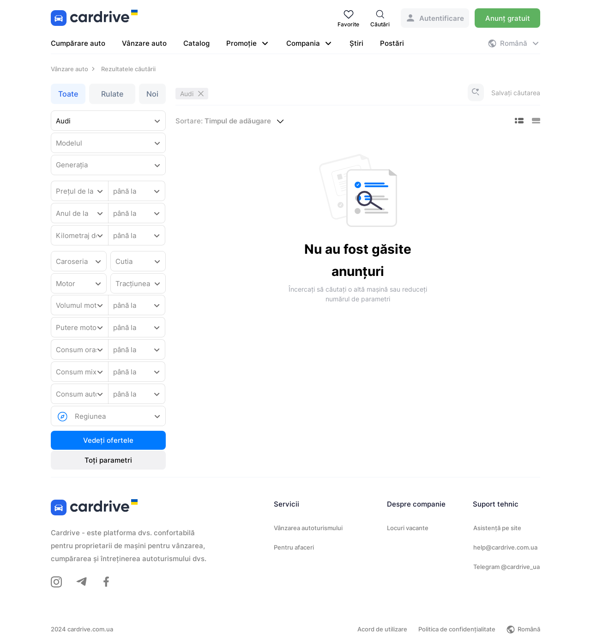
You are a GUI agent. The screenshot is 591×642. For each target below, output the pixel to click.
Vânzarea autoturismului (308, 528)
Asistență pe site (497, 528)
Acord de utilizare (382, 629)
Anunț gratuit (507, 18)
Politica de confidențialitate (456, 629)
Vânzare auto (144, 43)
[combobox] (108, 121)
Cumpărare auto (78, 43)
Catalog (196, 43)
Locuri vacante (407, 528)
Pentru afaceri (294, 547)
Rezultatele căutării (128, 69)
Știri (356, 43)
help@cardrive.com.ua (505, 547)
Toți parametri (108, 460)
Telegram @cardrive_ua (506, 566)
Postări (392, 43)
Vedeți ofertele (108, 440)
